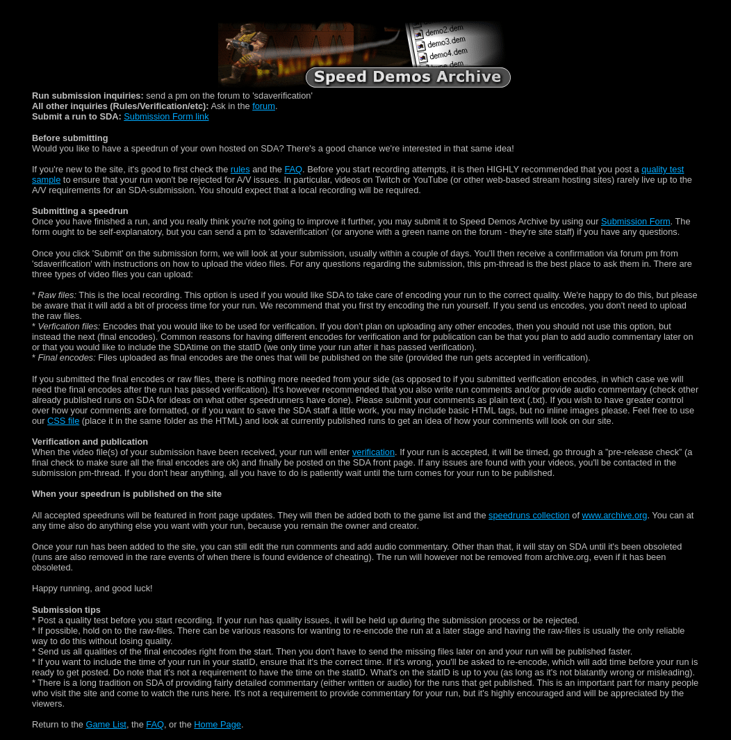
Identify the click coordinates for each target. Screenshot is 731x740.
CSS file (63, 421)
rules (240, 169)
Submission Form (636, 221)
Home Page (217, 724)
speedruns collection (529, 515)
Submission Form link (166, 116)
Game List (106, 724)
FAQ (293, 169)
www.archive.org (615, 515)
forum (263, 106)
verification (373, 452)
